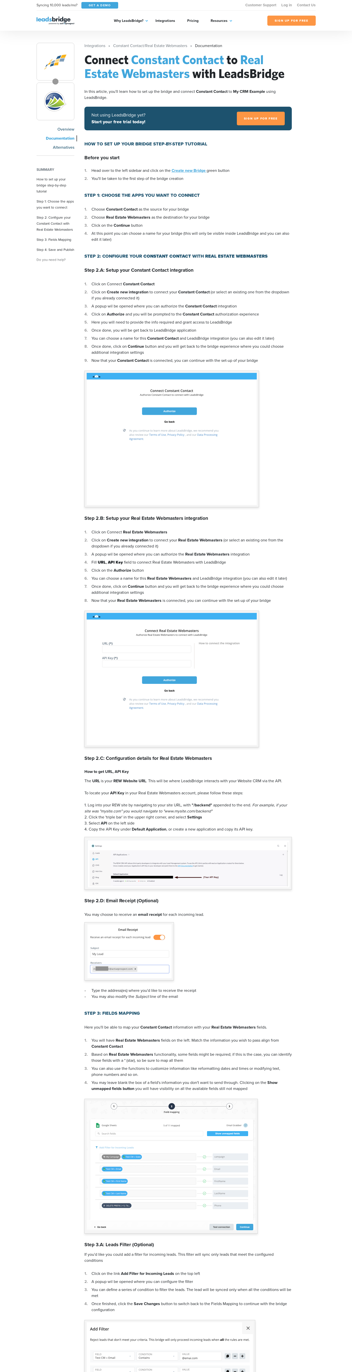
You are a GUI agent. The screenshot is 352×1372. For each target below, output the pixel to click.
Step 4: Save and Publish (55, 249)
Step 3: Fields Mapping (54, 239)
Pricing (193, 20)
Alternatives (63, 147)
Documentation (60, 138)
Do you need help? (51, 259)
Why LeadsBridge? (128, 20)
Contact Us (306, 5)
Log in (286, 5)
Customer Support (260, 5)
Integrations (165, 20)
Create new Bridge (189, 170)
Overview (65, 129)
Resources (219, 20)
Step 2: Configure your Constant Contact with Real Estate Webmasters (55, 223)
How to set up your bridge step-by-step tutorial (51, 185)
